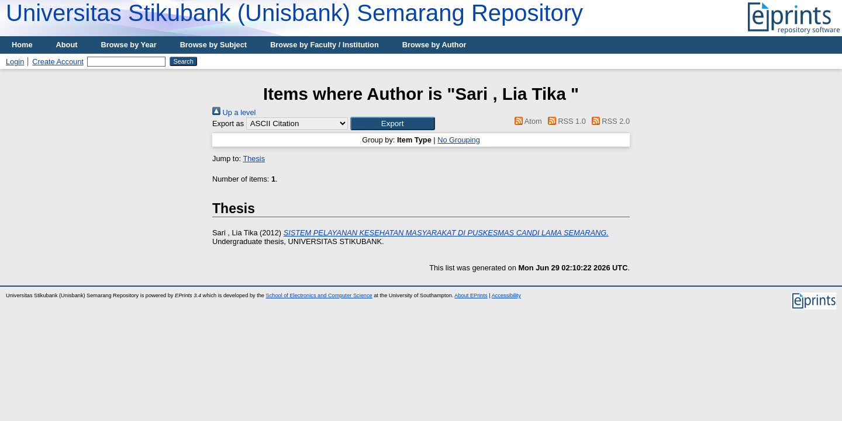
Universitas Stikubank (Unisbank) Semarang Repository (294, 13)
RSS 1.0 (565, 121)
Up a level (234, 112)
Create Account (58, 61)
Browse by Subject (213, 44)
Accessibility (506, 295)
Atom (526, 121)
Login (15, 61)
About (67, 44)
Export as (228, 123)
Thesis (254, 158)
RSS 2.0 (609, 121)
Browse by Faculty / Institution (324, 44)
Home (22, 44)
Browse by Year (129, 44)
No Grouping (458, 139)
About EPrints (470, 295)
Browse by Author (434, 44)
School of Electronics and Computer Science (319, 295)
